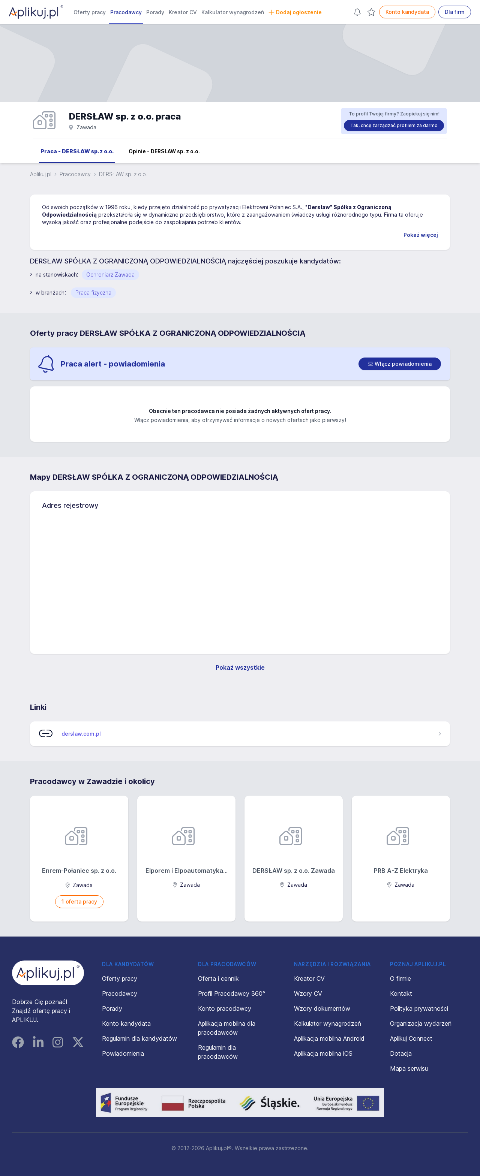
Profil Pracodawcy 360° (231, 993)
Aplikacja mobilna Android (329, 1038)
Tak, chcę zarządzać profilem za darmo (394, 125)
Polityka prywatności (419, 1008)
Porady (155, 12)
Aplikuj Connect (411, 1038)
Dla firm (455, 12)
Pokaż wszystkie (240, 667)
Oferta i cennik (218, 978)
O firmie (400, 978)
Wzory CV (308, 993)
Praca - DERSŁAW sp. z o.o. (77, 151)
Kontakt (401, 993)
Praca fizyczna (93, 292)
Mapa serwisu (409, 1068)
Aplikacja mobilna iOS (323, 1053)
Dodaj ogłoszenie (295, 12)
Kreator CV (183, 12)
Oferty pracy (90, 12)
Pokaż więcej (421, 235)
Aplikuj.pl (40, 174)
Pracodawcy (126, 12)
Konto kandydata (407, 12)
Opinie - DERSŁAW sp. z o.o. (164, 151)
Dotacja (401, 1053)
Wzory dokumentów (322, 1008)
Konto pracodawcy (224, 1008)
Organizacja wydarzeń (421, 1023)
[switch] (399, 364)
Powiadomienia (123, 1053)
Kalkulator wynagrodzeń (232, 12)
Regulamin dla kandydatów (139, 1038)
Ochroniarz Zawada (110, 274)
